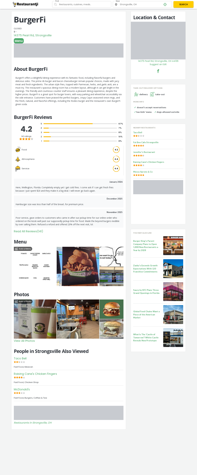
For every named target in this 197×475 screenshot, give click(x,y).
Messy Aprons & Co (143, 171)
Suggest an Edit (158, 64)
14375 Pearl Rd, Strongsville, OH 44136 (158, 61)
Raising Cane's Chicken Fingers (35, 374)
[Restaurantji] (25, 4)
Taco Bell (20, 358)
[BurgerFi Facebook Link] (158, 71)
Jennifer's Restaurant (144, 152)
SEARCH (183, 4)
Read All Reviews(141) (28, 231)
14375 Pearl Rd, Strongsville (33, 35)
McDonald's (22, 389)
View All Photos (24, 341)
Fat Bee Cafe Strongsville (146, 142)
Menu (19, 41)
